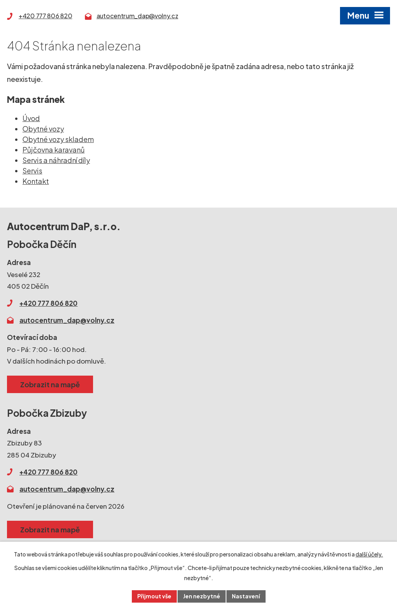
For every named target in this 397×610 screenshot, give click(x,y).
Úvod (31, 118)
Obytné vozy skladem (58, 139)
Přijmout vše (154, 596)
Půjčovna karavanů (53, 149)
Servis (32, 170)
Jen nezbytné (201, 596)
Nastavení (246, 596)
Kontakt (35, 181)
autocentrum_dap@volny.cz (137, 16)
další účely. (369, 554)
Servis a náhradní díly (56, 160)
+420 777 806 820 (45, 16)
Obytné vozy (43, 128)
